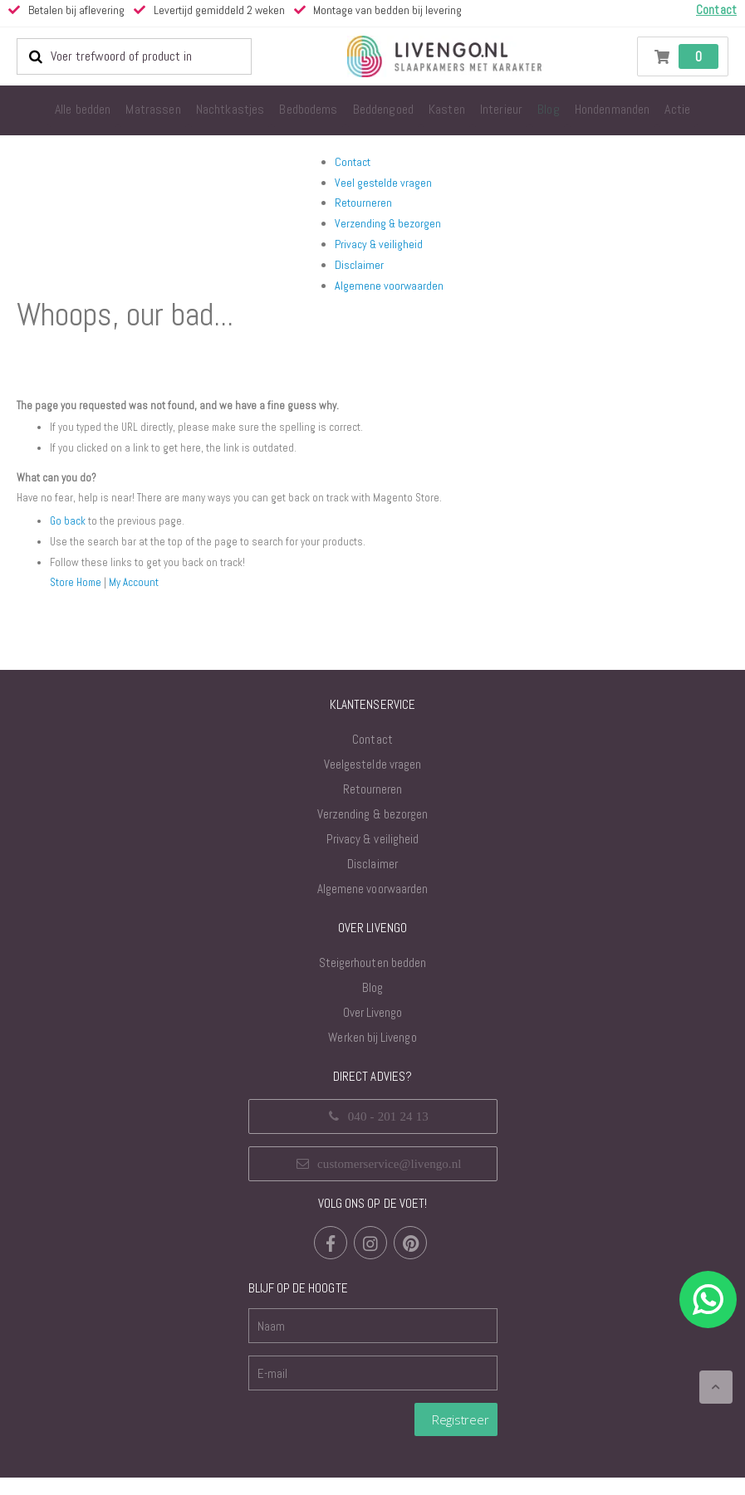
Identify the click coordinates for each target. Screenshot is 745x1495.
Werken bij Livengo (372, 1055)
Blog (372, 1005)
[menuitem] (83, 110)
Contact (352, 161)
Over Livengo (373, 1030)
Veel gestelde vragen (383, 182)
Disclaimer (359, 264)
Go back (68, 538)
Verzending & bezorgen (388, 223)
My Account (138, 599)
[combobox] (134, 56)
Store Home (77, 599)
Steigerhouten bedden (372, 980)
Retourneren (363, 202)
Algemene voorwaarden (389, 285)
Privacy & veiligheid (379, 244)
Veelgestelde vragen (372, 781)
